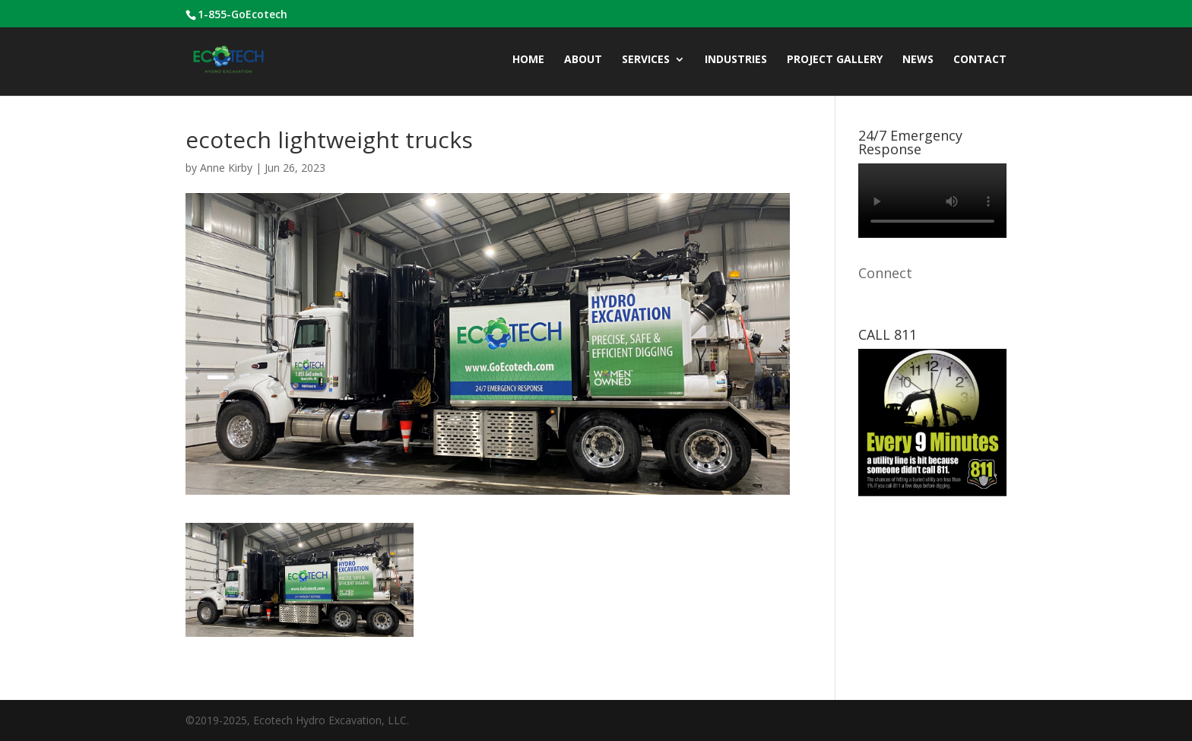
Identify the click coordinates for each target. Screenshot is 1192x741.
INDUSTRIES (736, 60)
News (918, 60)
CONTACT (980, 60)
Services (646, 60)
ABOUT (583, 60)
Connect (885, 273)
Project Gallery (835, 60)
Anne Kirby (226, 167)
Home (528, 60)
